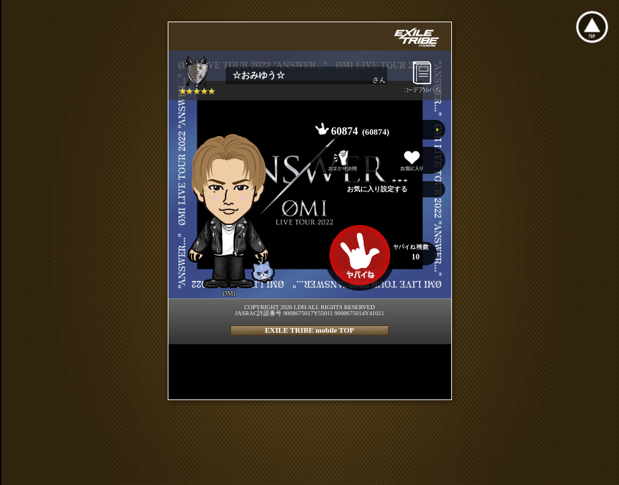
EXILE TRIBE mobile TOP (309, 330)
